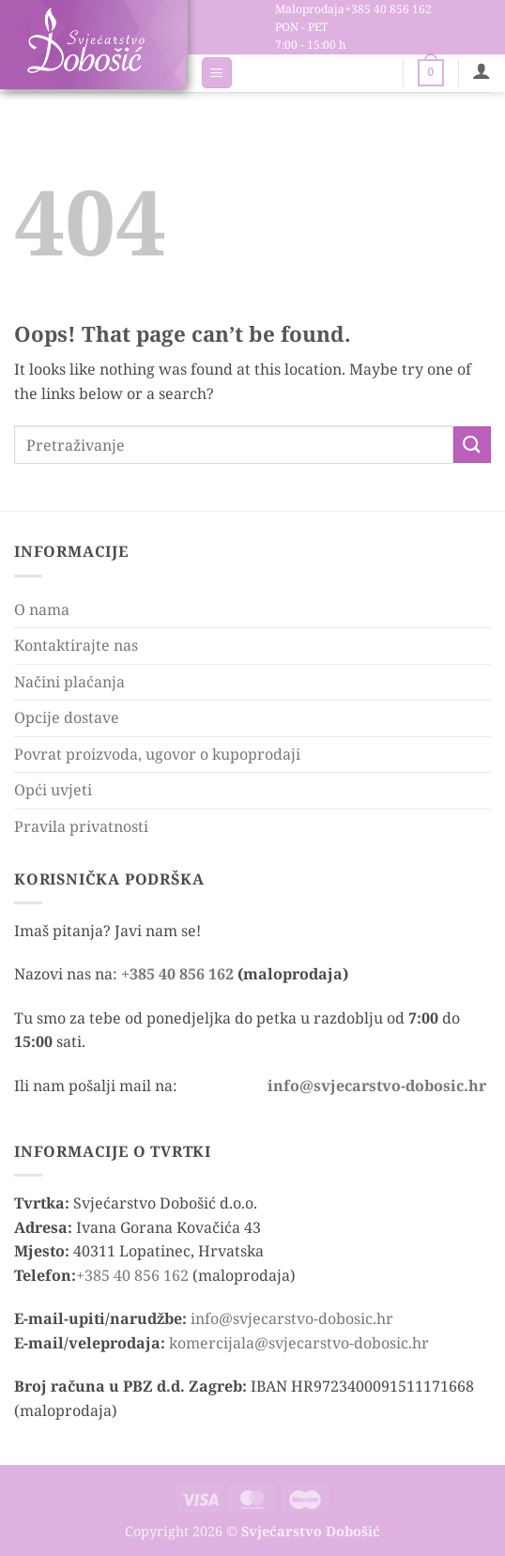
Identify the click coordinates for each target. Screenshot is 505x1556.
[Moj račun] (481, 70)
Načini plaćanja (69, 681)
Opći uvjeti (53, 789)
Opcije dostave (66, 717)
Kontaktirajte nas (76, 645)
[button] (217, 72)
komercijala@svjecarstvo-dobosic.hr (299, 1343)
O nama (41, 609)
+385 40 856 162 (177, 973)
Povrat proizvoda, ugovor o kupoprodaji (157, 754)
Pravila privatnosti (81, 826)
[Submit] (472, 444)
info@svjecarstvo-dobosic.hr (292, 1318)
